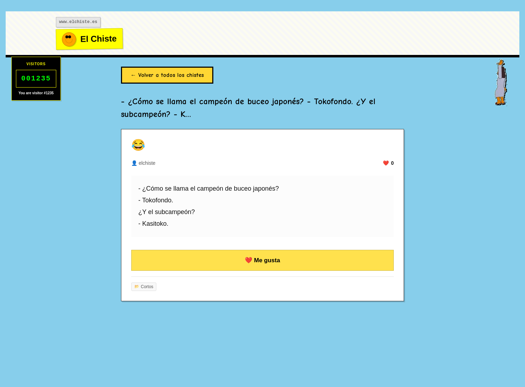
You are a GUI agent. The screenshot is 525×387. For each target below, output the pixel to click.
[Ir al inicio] (89, 39)
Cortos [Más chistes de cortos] (143, 286)
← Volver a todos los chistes (167, 75)
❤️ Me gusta (262, 260)
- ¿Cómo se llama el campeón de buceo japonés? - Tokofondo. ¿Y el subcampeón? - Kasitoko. (208, 206)
